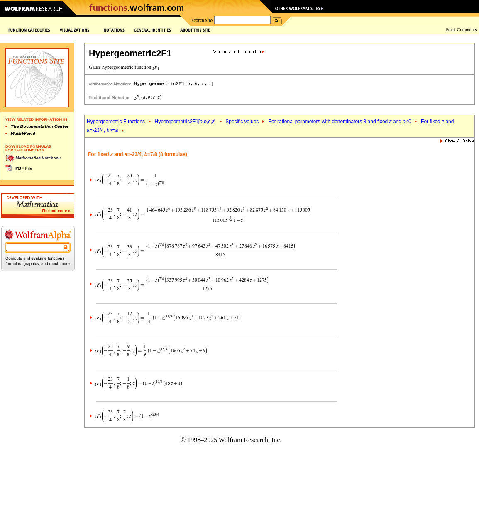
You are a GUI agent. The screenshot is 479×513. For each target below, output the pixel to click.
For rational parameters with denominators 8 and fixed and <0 (340, 121)
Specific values (242, 121)
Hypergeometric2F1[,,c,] (184, 121)
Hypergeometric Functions (116, 121)
